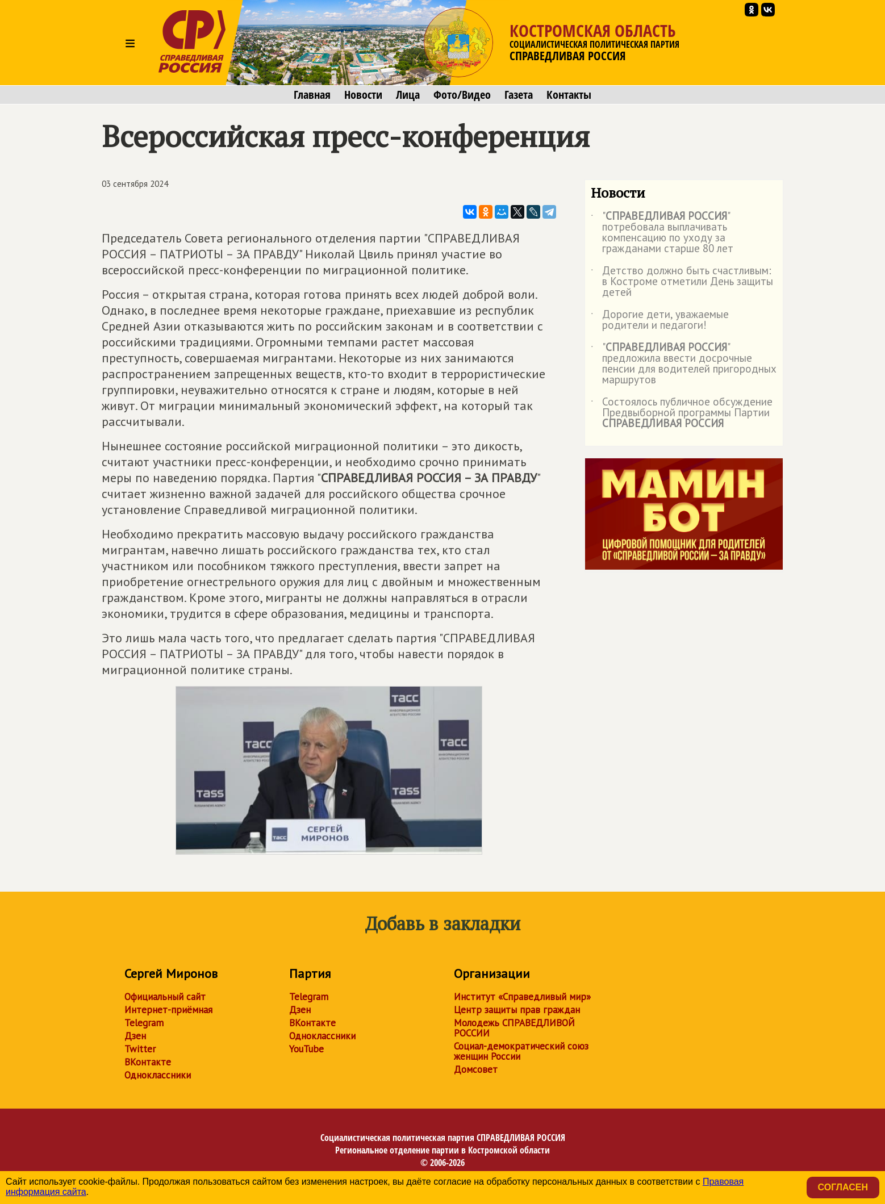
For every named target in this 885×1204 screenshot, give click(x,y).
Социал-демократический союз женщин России (521, 1051)
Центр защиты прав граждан (517, 1010)
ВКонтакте (147, 1062)
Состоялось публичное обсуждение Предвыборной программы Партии (682, 413)
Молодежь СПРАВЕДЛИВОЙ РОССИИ (514, 1028)
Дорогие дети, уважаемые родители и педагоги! (660, 320)
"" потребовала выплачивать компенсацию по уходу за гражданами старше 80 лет (662, 233)
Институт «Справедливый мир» (522, 997)
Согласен (843, 1187)
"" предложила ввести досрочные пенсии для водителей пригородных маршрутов (684, 364)
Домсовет (476, 1069)
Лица (408, 95)
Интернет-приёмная (168, 1010)
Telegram (144, 1023)
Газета (518, 95)
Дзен (135, 1036)
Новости (363, 95)
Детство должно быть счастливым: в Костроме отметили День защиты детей (682, 282)
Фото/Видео (462, 95)
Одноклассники (157, 1075)
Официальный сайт (165, 997)
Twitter (140, 1049)
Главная (312, 95)
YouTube (306, 1049)
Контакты (568, 95)
